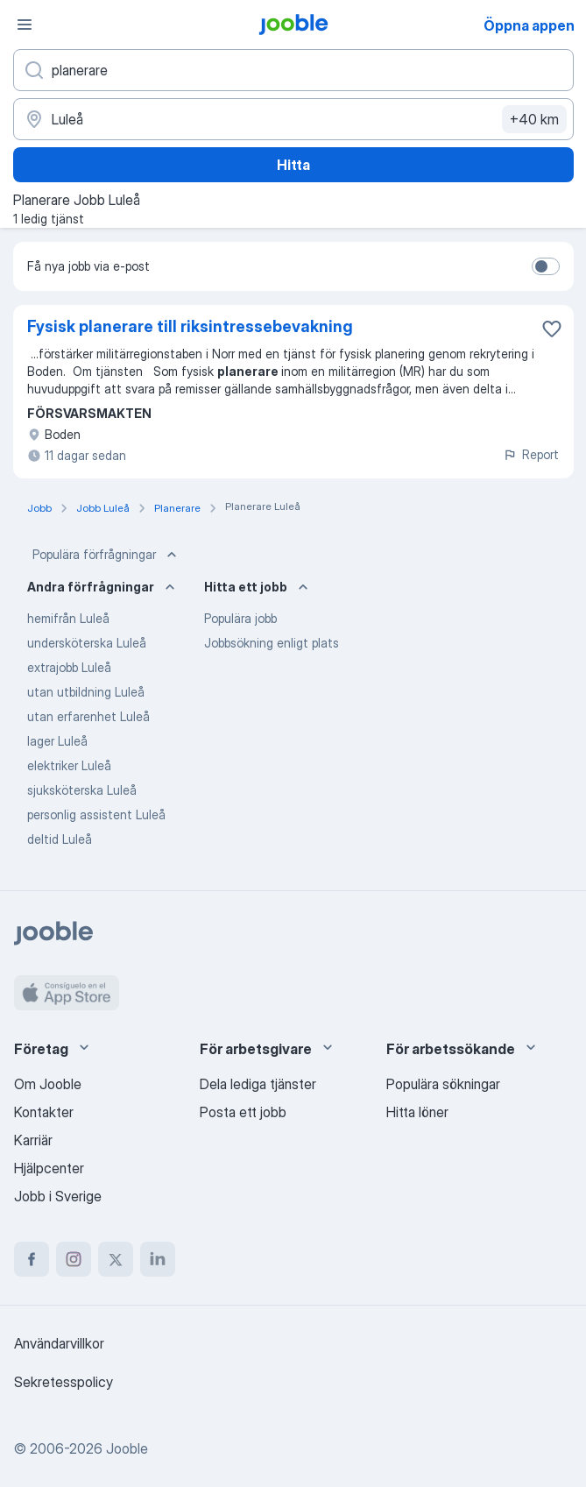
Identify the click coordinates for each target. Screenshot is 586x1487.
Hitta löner (417, 1112)
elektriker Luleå (69, 765)
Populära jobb (240, 618)
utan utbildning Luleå (86, 691)
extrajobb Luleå (69, 667)
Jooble (127, 1448)
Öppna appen (529, 25)
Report (531, 454)
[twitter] (115, 1259)
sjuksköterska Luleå (82, 789)
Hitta (293, 164)
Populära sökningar (443, 1084)
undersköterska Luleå (86, 642)
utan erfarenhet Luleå (88, 716)
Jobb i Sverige (58, 1196)
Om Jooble (47, 1084)
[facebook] (31, 1259)
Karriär (33, 1140)
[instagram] (73, 1259)
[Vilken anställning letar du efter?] (293, 70)
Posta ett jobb (243, 1112)
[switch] (546, 266)
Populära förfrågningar (106, 554)
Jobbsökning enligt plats (271, 642)
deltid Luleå (59, 839)
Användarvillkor (59, 1343)
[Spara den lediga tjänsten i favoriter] (552, 328)
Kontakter (44, 1112)
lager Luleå (57, 740)
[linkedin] (157, 1259)
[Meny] (24, 24)
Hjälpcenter (49, 1168)
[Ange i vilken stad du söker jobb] (293, 119)
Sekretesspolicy (63, 1382)
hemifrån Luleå (68, 618)
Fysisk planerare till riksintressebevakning (190, 326)
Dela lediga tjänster (258, 1084)
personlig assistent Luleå (96, 814)
